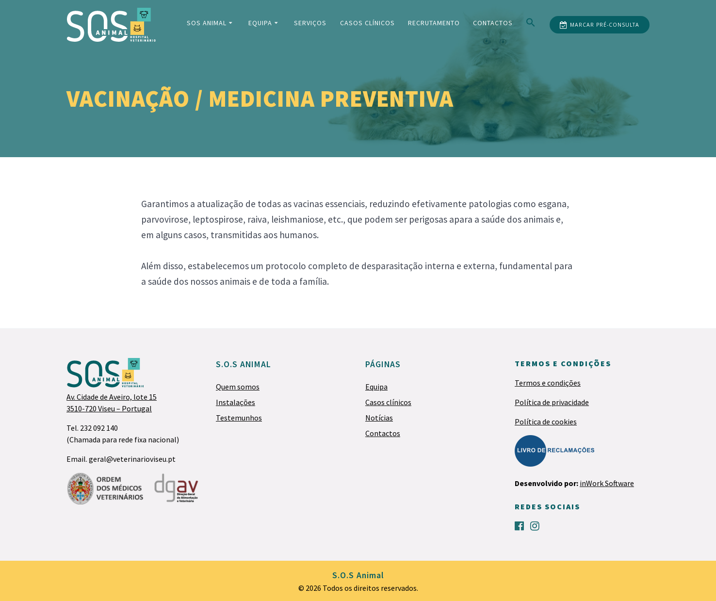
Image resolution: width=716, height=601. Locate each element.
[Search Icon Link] (531, 24)
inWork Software (607, 483)
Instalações (235, 402)
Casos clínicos (367, 22)
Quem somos (238, 386)
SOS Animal (207, 22)
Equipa (260, 22)
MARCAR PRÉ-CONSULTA (599, 25)
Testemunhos (239, 417)
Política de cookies (546, 421)
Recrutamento (434, 22)
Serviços (310, 22)
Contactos (493, 22)
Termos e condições (548, 383)
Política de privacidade (552, 402)
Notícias (379, 417)
